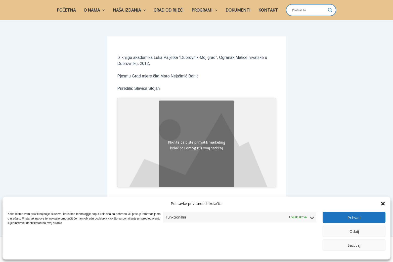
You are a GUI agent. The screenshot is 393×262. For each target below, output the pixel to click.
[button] (382, 203)
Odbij (354, 231)
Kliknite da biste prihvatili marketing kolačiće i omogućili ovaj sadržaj (196, 145)
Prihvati (354, 217)
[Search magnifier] (330, 10)
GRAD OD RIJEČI (169, 10)
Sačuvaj (354, 245)
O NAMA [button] (94, 10)
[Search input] (308, 10)
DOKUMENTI (238, 10)
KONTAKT (268, 10)
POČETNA (66, 10)
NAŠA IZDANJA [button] (129, 10)
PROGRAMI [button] (204, 10)
